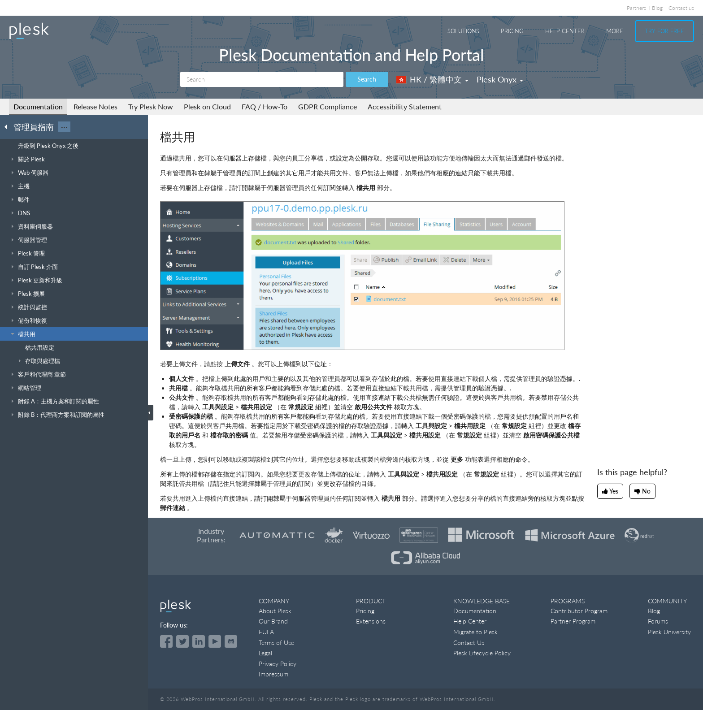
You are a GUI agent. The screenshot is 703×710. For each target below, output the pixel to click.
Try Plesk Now (150, 106)
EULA (266, 632)
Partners (636, 7)
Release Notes (95, 106)
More (614, 31)
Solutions (463, 31)
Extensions (371, 621)
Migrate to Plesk (475, 632)
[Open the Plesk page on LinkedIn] (198, 641)
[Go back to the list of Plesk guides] (8, 126)
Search (366, 79)
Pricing (512, 31)
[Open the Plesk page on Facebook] (166, 641)
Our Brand (273, 621)
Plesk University (669, 632)
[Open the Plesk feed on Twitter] (182, 641)
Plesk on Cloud (207, 106)
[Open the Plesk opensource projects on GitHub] (231, 641)
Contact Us (468, 642)
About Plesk (275, 611)
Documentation (38, 106)
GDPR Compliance (327, 106)
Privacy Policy (277, 663)
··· (64, 127)
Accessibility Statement (405, 106)
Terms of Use (276, 642)
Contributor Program (579, 611)
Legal (265, 653)
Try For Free (664, 31)
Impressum (273, 674)
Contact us (681, 7)
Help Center (565, 31)
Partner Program (573, 621)
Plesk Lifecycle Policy (482, 653)
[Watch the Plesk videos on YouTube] (214, 641)
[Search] (261, 79)
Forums (658, 621)
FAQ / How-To (264, 106)
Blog (657, 7)
